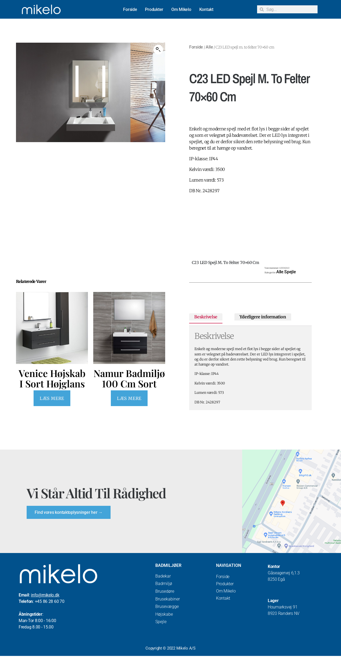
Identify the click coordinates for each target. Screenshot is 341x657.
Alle (209, 47)
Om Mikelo (181, 9)
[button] (158, 49)
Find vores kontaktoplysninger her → (69, 512)
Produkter (154, 9)
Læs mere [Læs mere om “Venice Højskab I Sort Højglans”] (52, 398)
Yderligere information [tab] (262, 316)
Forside (130, 9)
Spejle (290, 271)
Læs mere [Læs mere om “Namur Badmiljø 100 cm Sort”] (129, 398)
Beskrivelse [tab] (205, 316)
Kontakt (206, 9)
